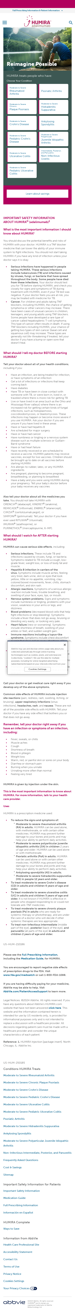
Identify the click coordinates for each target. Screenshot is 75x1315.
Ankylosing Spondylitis (17, 1133)
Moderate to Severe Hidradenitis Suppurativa (31, 1126)
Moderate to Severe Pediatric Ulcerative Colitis (32, 1111)
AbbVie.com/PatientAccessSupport (25, 991)
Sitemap (8, 1174)
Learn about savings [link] (37, 193)
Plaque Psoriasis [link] (21, 107)
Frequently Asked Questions (20, 1160)
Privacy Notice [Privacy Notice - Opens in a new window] (12, 1273)
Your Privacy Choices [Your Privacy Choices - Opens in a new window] (16, 1288)
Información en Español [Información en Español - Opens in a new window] (18, 1212)
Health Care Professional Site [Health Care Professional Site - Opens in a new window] (21, 1244)
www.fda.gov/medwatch (19, 975)
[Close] (64, 645)
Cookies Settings (13, 1281)
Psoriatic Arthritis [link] (51, 91)
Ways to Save (11, 1228)
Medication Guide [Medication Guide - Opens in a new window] (14, 1198)
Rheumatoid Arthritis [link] (21, 91)
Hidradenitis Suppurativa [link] (53, 107)
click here (55, 1007)
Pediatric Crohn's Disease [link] (21, 139)
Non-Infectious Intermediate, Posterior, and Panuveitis (37, 1152)
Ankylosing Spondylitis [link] (47, 123)
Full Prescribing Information (39, 954)
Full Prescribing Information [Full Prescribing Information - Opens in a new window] (20, 1205)
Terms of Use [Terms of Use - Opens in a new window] (11, 1266)
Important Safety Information (21, 1190)
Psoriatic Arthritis (14, 1118)
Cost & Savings (12, 1167)
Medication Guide (32, 958)
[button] (71, 22)
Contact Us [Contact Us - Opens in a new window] (10, 1259)
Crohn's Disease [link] (21, 123)
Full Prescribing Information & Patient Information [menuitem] (36, 10)
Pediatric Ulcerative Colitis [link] (21, 170)
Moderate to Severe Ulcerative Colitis (26, 1104)
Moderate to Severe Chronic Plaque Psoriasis (31, 1082)
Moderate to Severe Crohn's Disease (25, 1089)
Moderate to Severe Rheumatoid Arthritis (28, 1075)
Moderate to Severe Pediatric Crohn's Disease (31, 1097)
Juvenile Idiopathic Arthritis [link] (53, 139)
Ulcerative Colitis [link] (21, 155)
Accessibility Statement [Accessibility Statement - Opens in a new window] (17, 1252)
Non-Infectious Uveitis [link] (53, 155)
